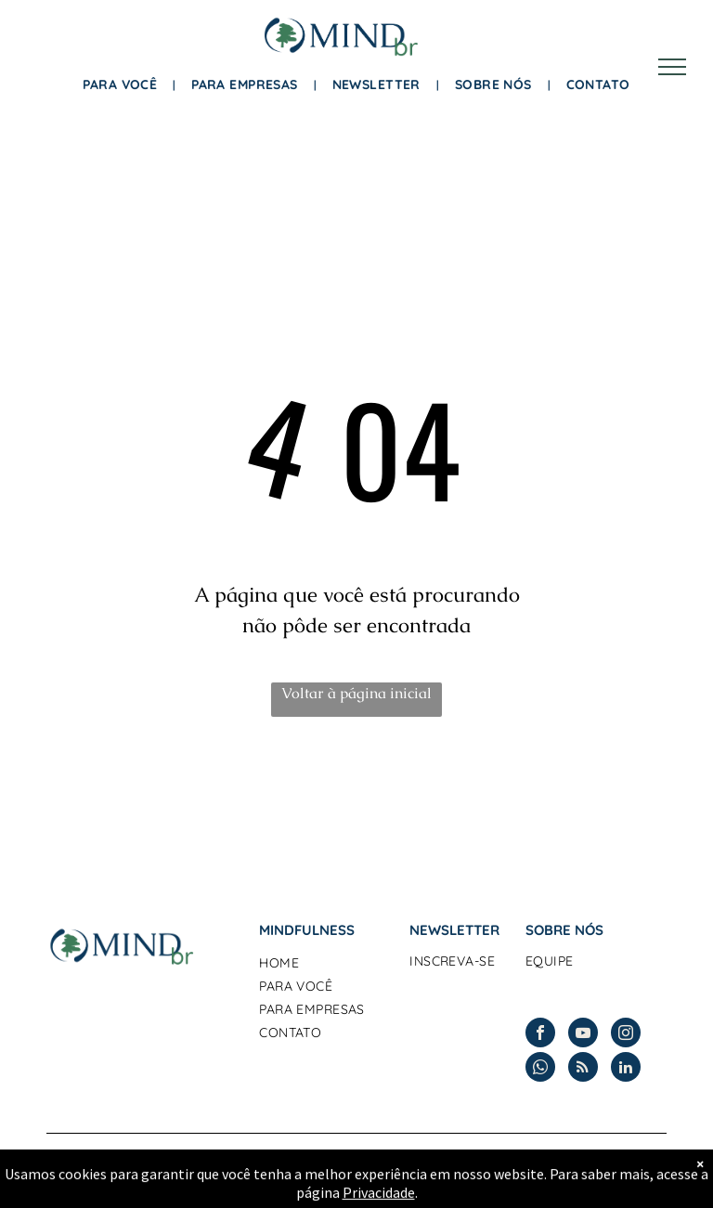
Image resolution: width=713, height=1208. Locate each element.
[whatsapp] (540, 1069)
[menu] (672, 67)
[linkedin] (626, 1069)
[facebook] (540, 1035)
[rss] (583, 1069)
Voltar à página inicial (356, 693)
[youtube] (583, 1035)
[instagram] (626, 1035)
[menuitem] (123, 85)
